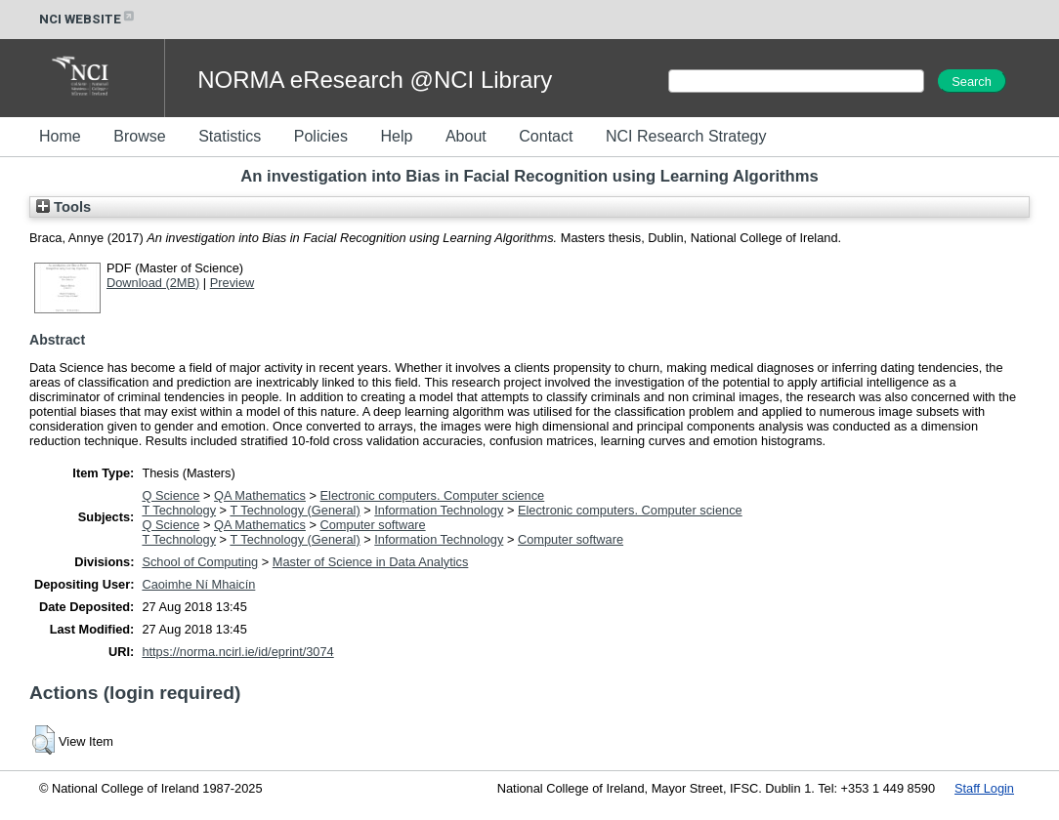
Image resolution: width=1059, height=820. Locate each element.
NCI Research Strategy (686, 136)
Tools (63, 207)
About (466, 136)
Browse (139, 136)
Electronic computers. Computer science (432, 495)
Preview (232, 282)
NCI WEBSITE (88, 19)
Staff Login (984, 788)
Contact (545, 136)
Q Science (170, 495)
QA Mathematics (260, 495)
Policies (321, 136)
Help (396, 136)
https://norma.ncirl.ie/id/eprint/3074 (237, 651)
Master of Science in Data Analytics (371, 561)
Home (60, 136)
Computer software (373, 524)
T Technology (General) (295, 510)
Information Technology (438, 510)
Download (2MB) (152, 282)
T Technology (179, 510)
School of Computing (200, 561)
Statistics (229, 136)
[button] (43, 740)
